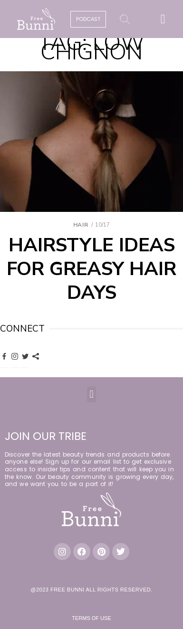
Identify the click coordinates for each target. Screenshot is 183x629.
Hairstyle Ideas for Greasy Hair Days (91, 268)
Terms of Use (91, 618)
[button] (162, 19)
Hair (80, 225)
